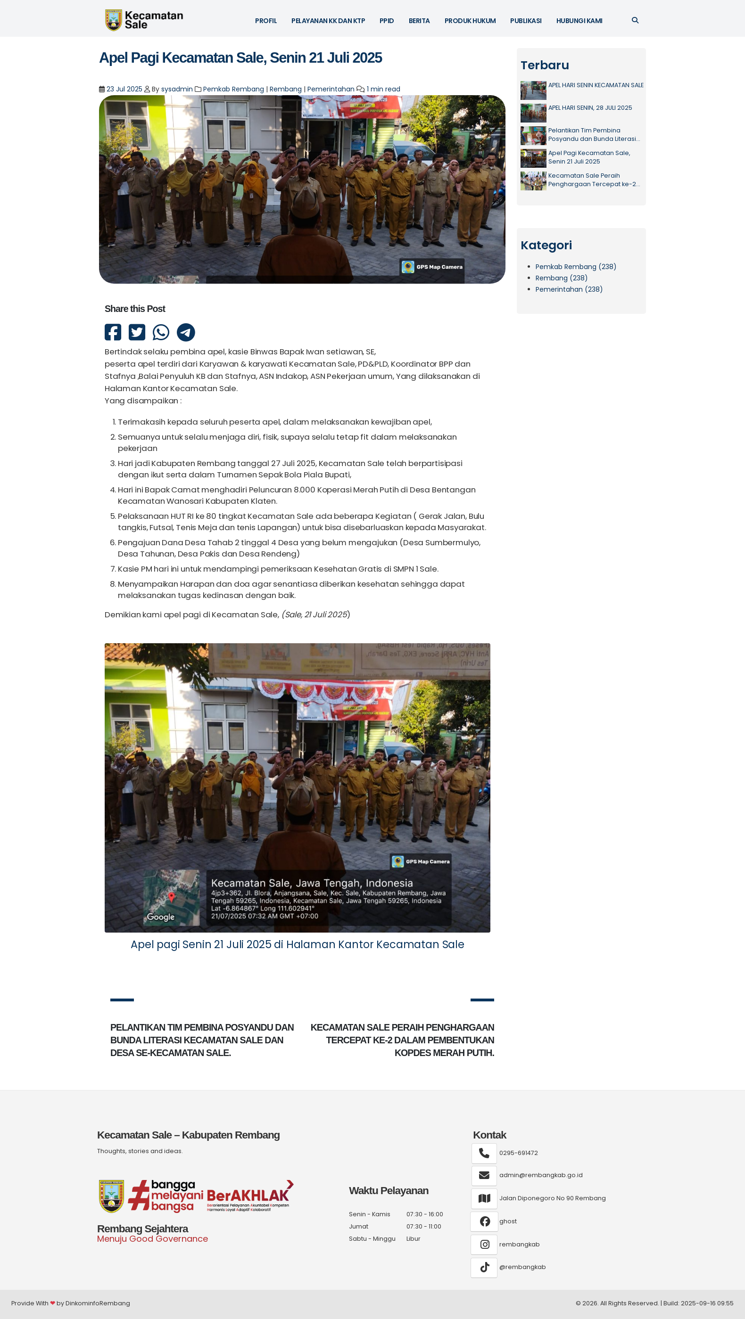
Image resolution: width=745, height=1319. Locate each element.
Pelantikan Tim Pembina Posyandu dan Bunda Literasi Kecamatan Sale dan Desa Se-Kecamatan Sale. (595, 134)
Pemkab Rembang (233, 89)
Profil (266, 20)
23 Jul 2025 (123, 89)
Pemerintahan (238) (569, 289)
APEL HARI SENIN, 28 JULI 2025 (590, 108)
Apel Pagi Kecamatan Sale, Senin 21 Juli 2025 (240, 57)
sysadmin (177, 89)
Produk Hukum (470, 20)
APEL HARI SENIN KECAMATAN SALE (596, 85)
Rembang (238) (562, 278)
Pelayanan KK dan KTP (328, 20)
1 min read (383, 89)
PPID (387, 20)
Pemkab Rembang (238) (576, 266)
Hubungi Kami (579, 20)
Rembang (286, 89)
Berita (419, 20)
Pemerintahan (331, 89)
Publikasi (526, 20)
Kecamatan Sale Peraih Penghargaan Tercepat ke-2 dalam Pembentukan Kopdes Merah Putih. (592, 180)
